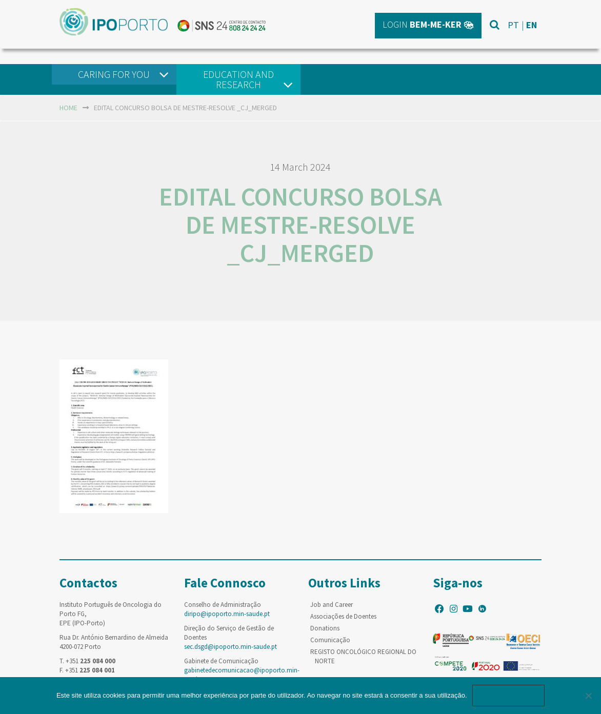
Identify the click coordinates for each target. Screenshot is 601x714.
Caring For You (114, 74)
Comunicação (330, 640)
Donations (324, 628)
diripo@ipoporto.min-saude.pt (227, 613)
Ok (509, 695)
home (68, 107)
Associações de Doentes (343, 616)
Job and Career (331, 604)
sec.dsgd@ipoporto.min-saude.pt (230, 646)
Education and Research (238, 79)
